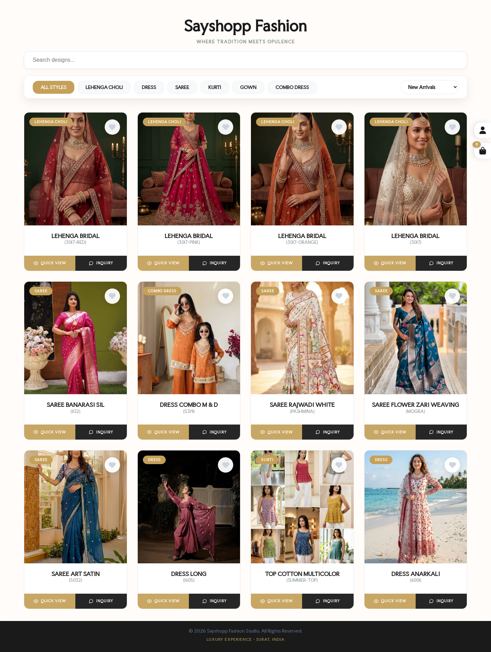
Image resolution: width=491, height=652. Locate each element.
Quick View (49, 263)
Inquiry (101, 263)
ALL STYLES (53, 87)
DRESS (149, 87)
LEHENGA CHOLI (104, 87)
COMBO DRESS (292, 87)
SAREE (182, 87)
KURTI (214, 87)
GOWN (248, 87)
